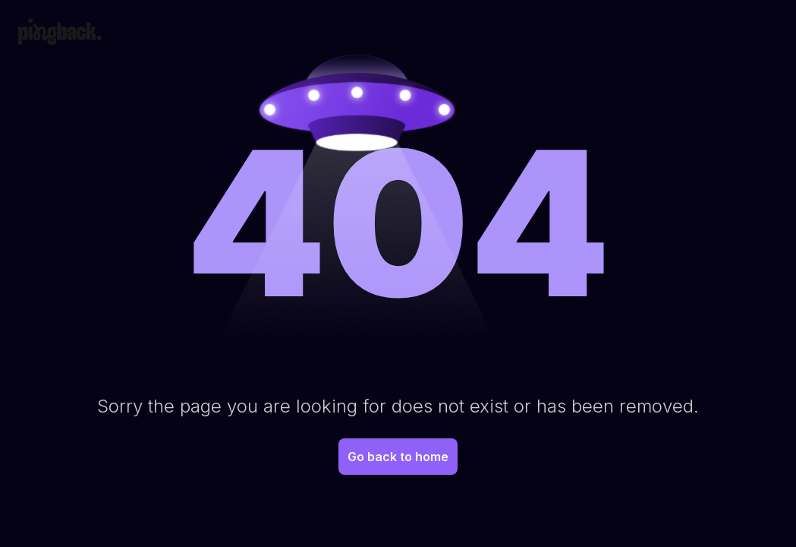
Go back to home (398, 456)
